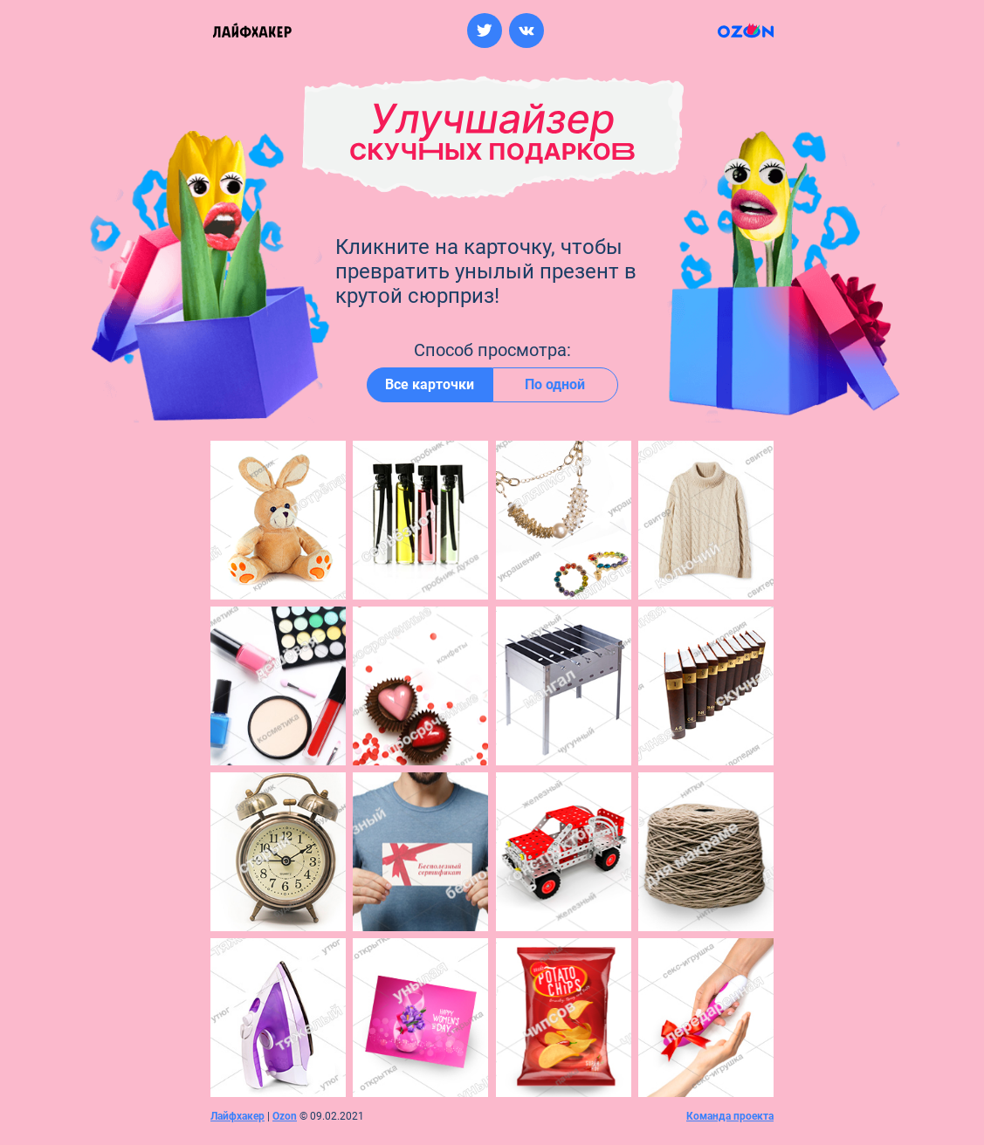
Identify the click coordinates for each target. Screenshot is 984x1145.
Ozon (284, 1116)
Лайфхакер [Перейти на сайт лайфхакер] (237, 1116)
